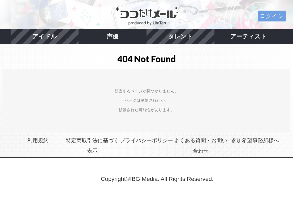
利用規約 (38, 140)
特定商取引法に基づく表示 (92, 145)
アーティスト (248, 36)
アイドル (44, 36)
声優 (112, 36)
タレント (180, 36)
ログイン (272, 16)
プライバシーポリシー (146, 140)
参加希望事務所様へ (255, 140)
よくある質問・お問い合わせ (200, 145)
